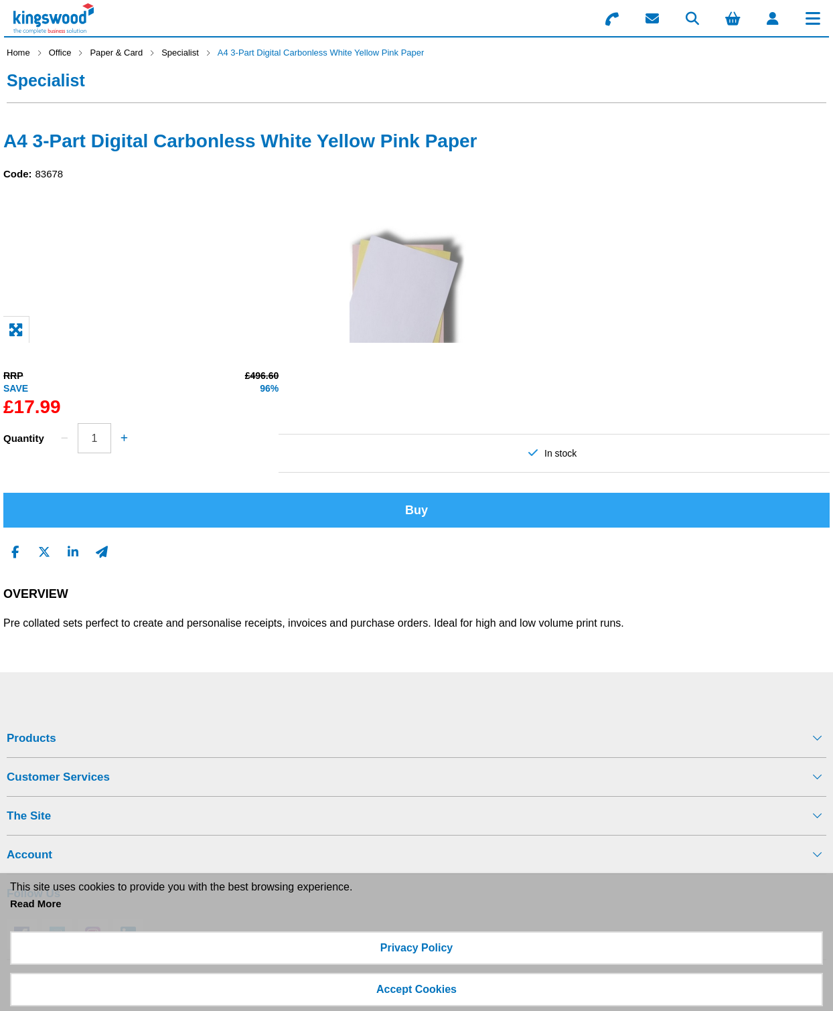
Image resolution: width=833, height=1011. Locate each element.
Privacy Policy (416, 947)
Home (18, 53)
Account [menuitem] (29, 854)
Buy (416, 510)
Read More (36, 903)
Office (60, 53)
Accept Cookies (416, 989)
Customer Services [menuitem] (58, 777)
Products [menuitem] (31, 738)
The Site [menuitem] (29, 815)
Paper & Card (116, 53)
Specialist (180, 53)
